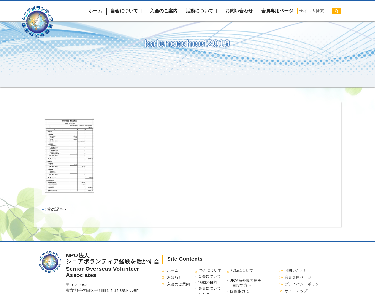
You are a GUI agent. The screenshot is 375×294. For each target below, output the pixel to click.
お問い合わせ (239, 10)
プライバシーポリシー (304, 284)
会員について (209, 288)
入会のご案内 (164, 10)
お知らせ (174, 277)
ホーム (95, 10)
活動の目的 (207, 282)
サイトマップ (296, 291)
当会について (209, 276)
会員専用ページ (277, 10)
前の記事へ (56, 209)
